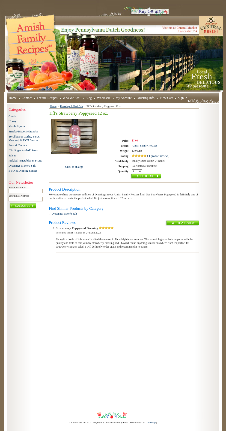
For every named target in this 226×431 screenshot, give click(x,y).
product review (158, 156)
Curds (12, 116)
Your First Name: (17, 187)
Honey (13, 121)
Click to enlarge (74, 166)
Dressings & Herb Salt (22, 165)
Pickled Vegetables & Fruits (25, 160)
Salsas (12, 155)
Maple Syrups (17, 126)
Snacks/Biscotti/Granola (23, 131)
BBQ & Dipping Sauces (23, 170)
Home (53, 106)
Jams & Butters (18, 145)
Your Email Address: (19, 195)
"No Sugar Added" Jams (23, 150)
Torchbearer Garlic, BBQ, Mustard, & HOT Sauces (24, 138)
